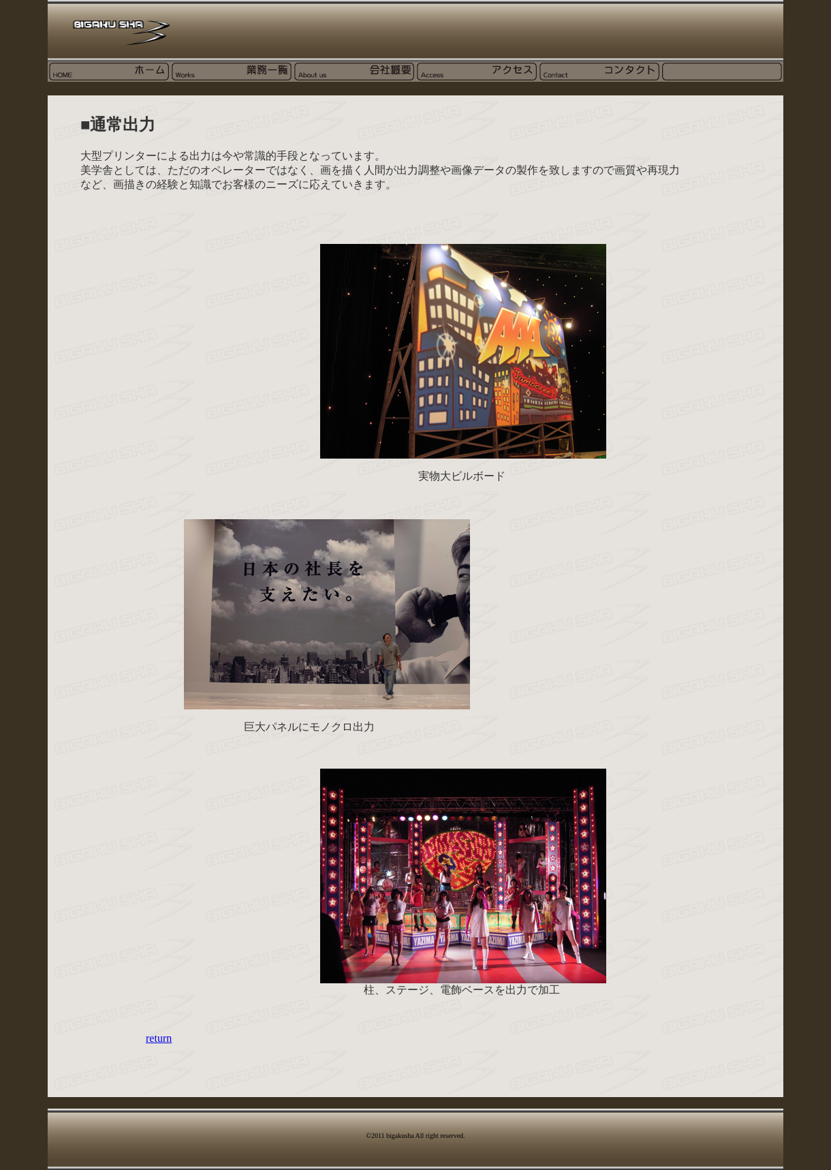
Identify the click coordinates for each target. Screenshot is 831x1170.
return (159, 1038)
